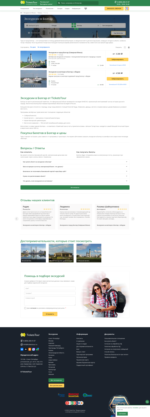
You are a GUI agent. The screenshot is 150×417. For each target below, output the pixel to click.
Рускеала (51, 355)
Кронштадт (52, 369)
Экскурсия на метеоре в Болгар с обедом (37, 225)
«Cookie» (136, 408)
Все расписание (56, 385)
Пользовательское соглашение (114, 338)
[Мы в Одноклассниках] (29, 349)
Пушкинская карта (82, 360)
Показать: (119, 47)
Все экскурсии (56, 380)
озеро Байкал (53, 360)
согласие (33, 308)
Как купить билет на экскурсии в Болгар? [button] (37, 162)
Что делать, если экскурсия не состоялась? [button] (37, 181)
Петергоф (52, 367)
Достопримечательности (84, 346)
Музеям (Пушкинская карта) (85, 362)
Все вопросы (75, 187)
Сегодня (59, 8)
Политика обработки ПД (112, 346)
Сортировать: (24, 47)
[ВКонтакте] (21, 349)
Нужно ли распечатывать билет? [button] (34, 176)
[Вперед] (133, 219)
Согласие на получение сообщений (116, 349)
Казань (51, 350)
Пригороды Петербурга (56, 348)
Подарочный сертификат (84, 365)
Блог (77, 349)
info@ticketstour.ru (28, 344)
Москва (51, 341)
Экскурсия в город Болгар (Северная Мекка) (75, 225)
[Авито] (37, 349)
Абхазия (51, 374)
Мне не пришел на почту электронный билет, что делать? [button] (43, 167)
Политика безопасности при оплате (116, 354)
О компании (80, 341)
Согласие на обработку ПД (113, 344)
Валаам (51, 362)
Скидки (67, 8)
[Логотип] (28, 2)
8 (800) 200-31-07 (27, 341)
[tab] (75, 162)
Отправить (50, 314)
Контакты (79, 338)
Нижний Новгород (54, 345)
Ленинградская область (56, 353)
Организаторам (81, 357)
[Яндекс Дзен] (25, 349)
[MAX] (33, 349)
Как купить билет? (110, 341)
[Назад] (17, 219)
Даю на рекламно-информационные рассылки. (46, 308)
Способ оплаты (109, 352)
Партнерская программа (84, 354)
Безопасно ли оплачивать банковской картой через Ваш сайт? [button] (44, 171)
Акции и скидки (81, 344)
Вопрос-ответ (80, 352)
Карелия (51, 343)
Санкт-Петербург (54, 338)
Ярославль (52, 365)
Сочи (50, 372)
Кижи (50, 357)
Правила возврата (110, 357)
